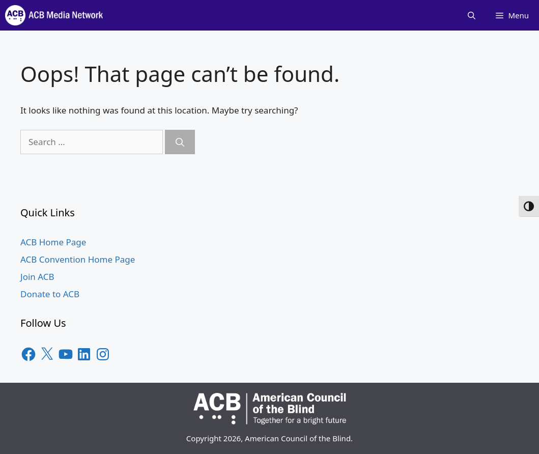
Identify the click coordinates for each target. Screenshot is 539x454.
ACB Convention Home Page (77, 259)
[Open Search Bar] (472, 15)
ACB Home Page (53, 242)
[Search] (180, 142)
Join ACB (37, 276)
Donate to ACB (49, 294)
